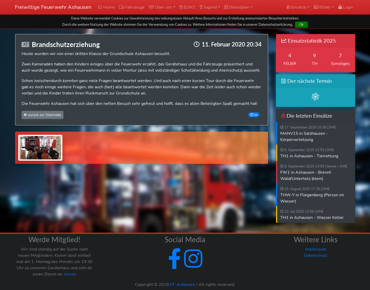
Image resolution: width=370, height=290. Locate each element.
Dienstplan (236, 7)
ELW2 (187, 7)
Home (106, 7)
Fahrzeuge (132, 7)
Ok (301, 24)
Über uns (160, 7)
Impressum (315, 249)
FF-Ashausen (182, 284)
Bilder (322, 7)
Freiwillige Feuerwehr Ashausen (53, 7)
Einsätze (296, 7)
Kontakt (70, 274)
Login (345, 7)
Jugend (208, 7)
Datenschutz (315, 255)
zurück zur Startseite (42, 114)
